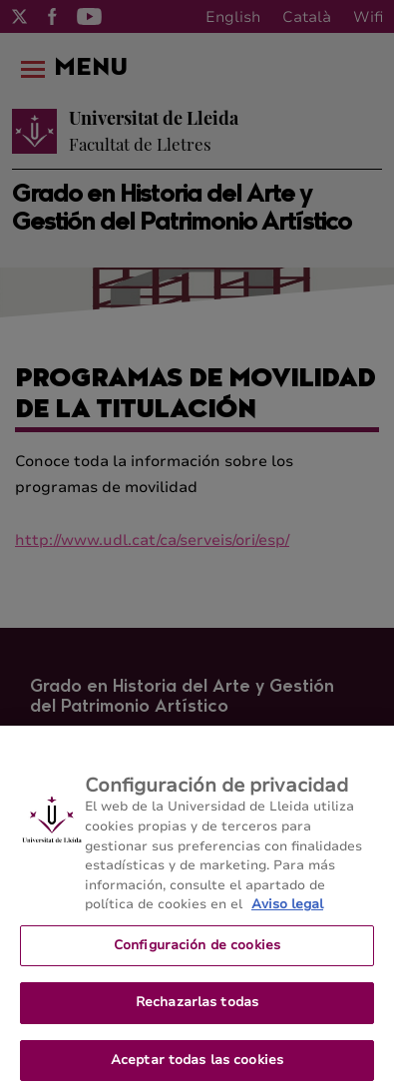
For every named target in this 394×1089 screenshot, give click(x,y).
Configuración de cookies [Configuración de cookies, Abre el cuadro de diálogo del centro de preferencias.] (197, 950)
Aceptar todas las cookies (197, 1066)
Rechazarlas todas (197, 1008)
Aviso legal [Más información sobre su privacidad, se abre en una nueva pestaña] (287, 910)
